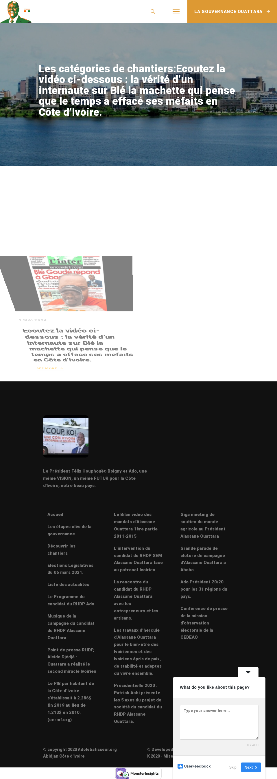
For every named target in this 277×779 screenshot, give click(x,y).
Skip (233, 767)
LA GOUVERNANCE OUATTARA (232, 11)
